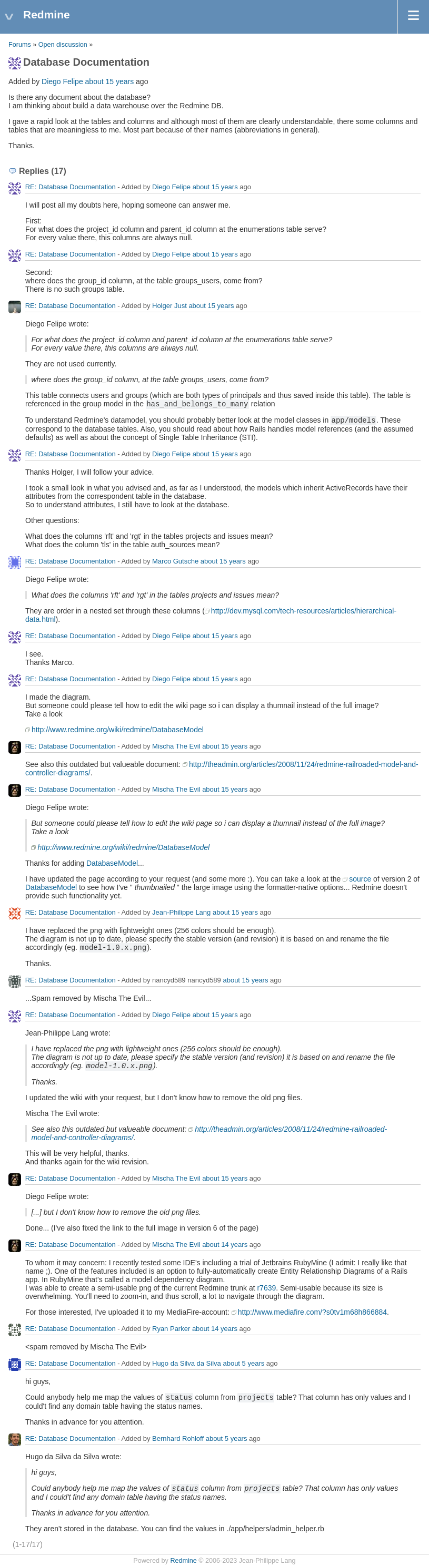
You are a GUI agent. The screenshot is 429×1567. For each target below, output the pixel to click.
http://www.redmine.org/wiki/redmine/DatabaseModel (118, 729)
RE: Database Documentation (70, 187)
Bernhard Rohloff (178, 1438)
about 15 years (109, 81)
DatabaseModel (112, 863)
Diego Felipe (62, 81)
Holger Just (169, 306)
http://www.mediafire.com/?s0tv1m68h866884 (312, 1312)
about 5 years (243, 1363)
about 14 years (224, 1244)
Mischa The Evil (176, 746)
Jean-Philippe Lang (181, 912)
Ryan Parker (171, 1329)
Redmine (183, 1560)
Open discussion (62, 44)
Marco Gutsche (175, 561)
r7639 (266, 1288)
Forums (19, 44)
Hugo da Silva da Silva (186, 1363)
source (360, 879)
